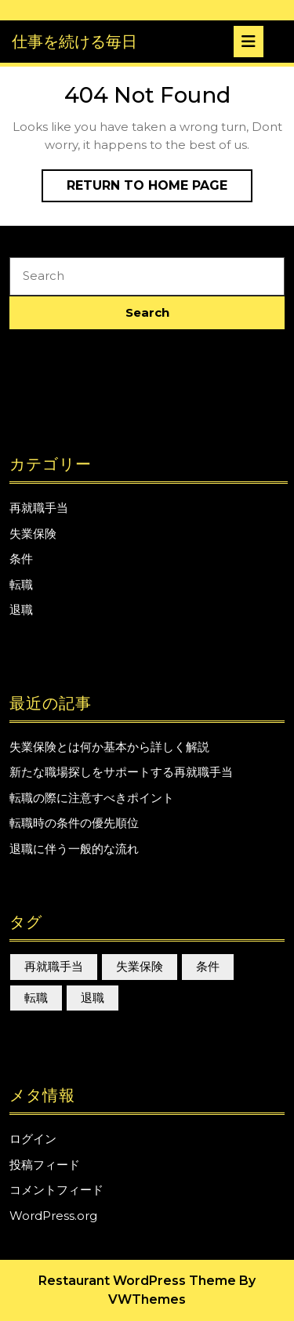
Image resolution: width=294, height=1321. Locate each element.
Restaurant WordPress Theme (137, 1280)
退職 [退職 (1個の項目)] (92, 997)
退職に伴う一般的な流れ (74, 848)
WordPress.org (53, 1215)
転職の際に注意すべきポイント (91, 797)
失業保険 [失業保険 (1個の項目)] (139, 966)
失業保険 (32, 533)
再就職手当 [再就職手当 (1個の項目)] (53, 966)
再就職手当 (38, 507)
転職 (21, 584)
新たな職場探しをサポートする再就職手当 (121, 771)
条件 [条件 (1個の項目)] (208, 966)
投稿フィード (44, 1164)
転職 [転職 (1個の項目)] (36, 997)
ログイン (32, 1138)
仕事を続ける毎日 (74, 41)
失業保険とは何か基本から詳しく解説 (109, 746)
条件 (21, 558)
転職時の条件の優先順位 (74, 822)
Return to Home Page (159, 189)
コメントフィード (56, 1189)
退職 (21, 609)
